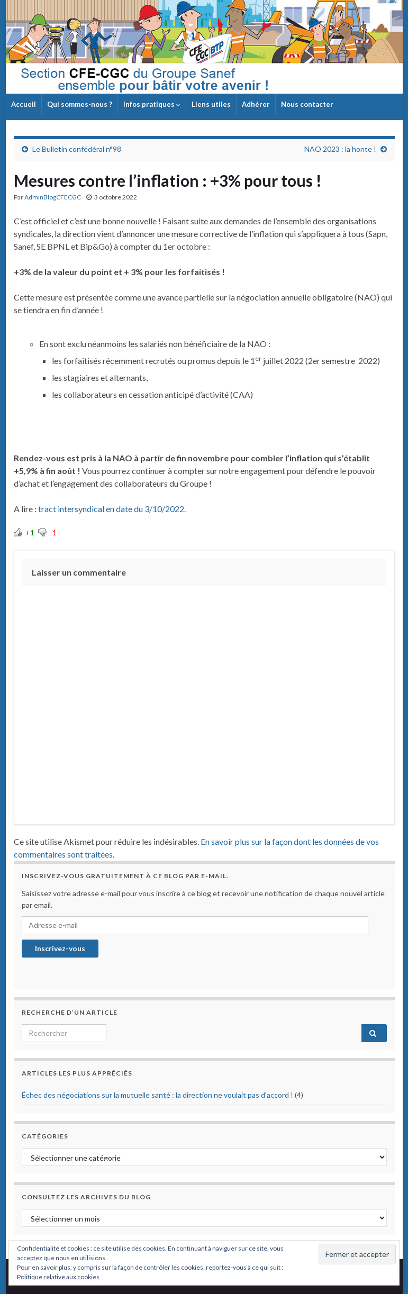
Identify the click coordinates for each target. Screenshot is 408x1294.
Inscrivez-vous (60, 948)
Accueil (23, 104)
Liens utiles (211, 104)
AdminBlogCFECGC (52, 197)
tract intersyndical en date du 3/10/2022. (112, 509)
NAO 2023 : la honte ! (340, 148)
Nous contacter (307, 104)
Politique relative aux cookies (58, 1277)
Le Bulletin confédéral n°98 (76, 148)
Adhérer (256, 104)
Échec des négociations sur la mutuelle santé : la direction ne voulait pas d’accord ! (157, 1094)
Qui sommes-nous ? (79, 104)
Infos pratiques (151, 104)
